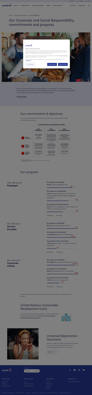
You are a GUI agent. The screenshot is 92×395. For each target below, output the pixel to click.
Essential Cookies (52, 64)
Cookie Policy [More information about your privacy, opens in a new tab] (28, 60)
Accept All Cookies (63, 64)
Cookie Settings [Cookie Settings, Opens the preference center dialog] (30, 64)
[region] (46, 53)
